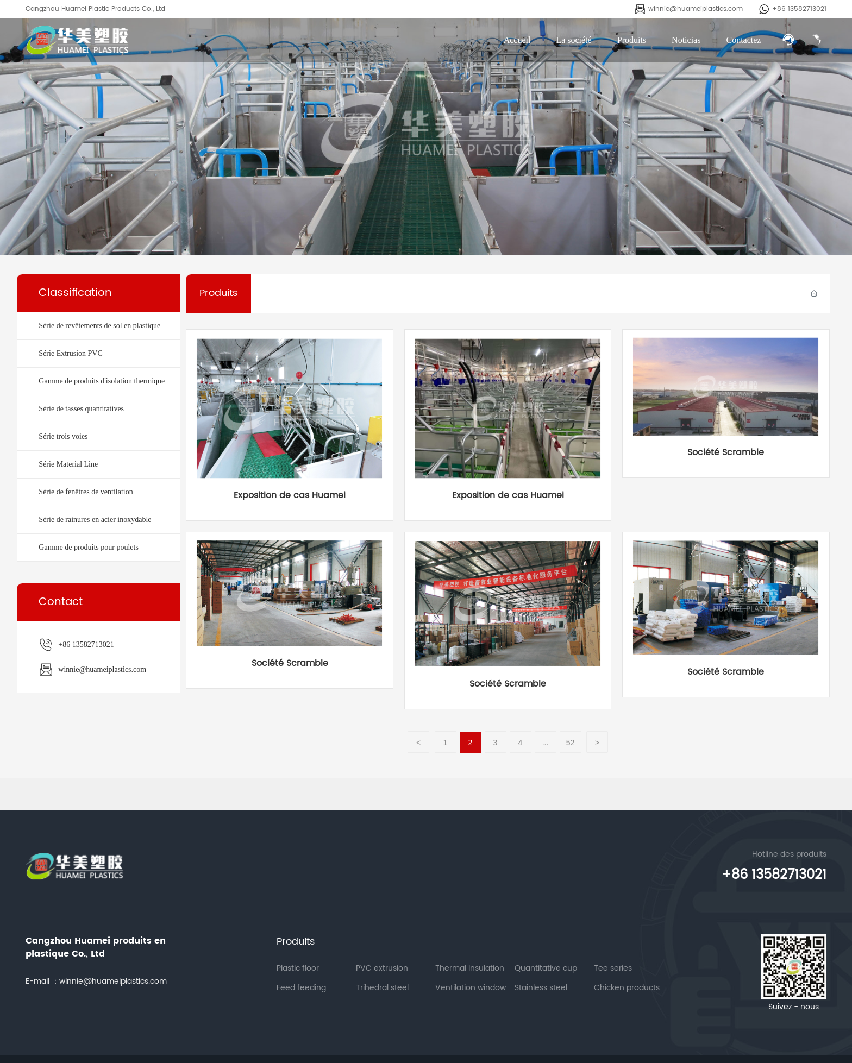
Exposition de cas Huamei (290, 495)
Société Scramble (725, 452)
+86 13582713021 (799, 9)
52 (570, 742)
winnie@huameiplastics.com (695, 9)
